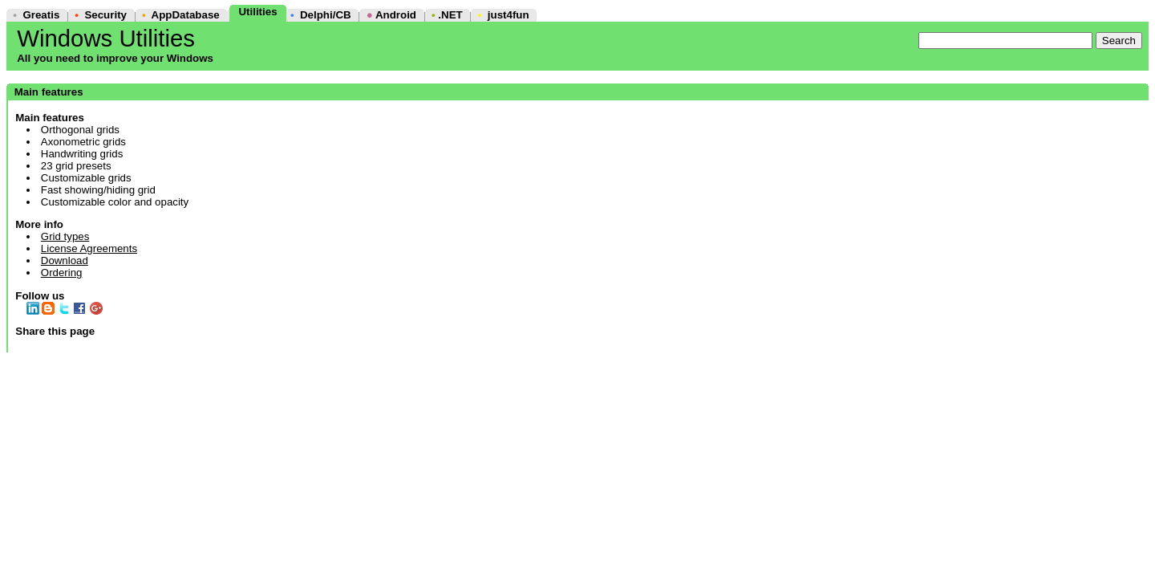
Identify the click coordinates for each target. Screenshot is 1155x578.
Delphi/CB (325, 15)
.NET (450, 15)
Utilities (257, 12)
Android (395, 15)
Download (64, 260)
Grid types (65, 236)
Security (105, 15)
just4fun (508, 15)
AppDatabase (186, 15)
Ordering (62, 273)
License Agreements (89, 248)
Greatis (40, 15)
